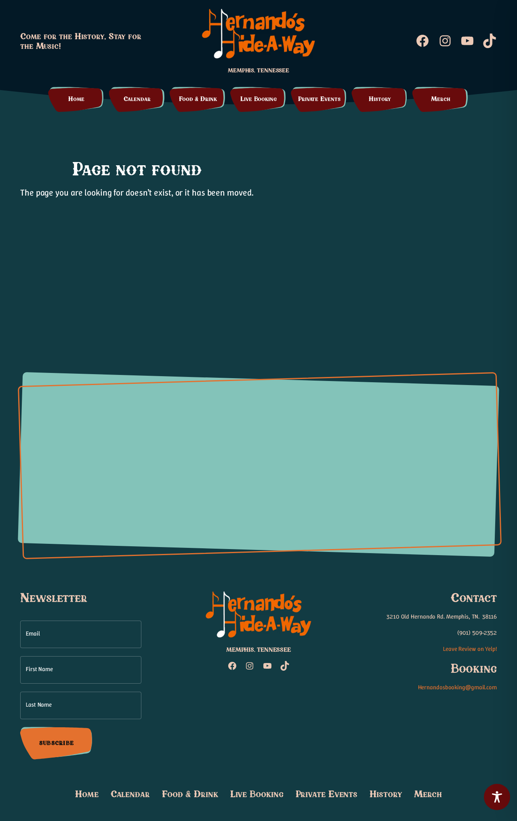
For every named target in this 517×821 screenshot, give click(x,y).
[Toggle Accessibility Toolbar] (497, 797)
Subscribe (56, 743)
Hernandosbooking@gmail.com (457, 687)
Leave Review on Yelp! (470, 649)
